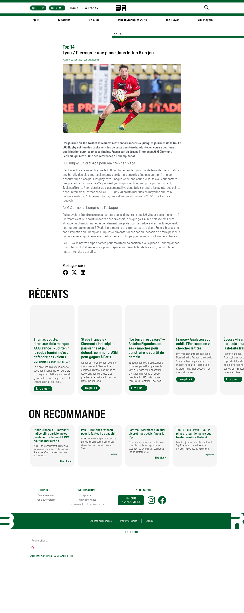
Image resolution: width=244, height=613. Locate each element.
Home (74, 8)
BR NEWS (57, 8)
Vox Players (205, 20)
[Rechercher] (33, 547)
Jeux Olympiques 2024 (132, 20)
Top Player (172, 20)
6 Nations (64, 20)
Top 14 (35, 20)
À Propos (91, 8)
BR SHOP (38, 8)
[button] (65, 272)
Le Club (94, 20)
